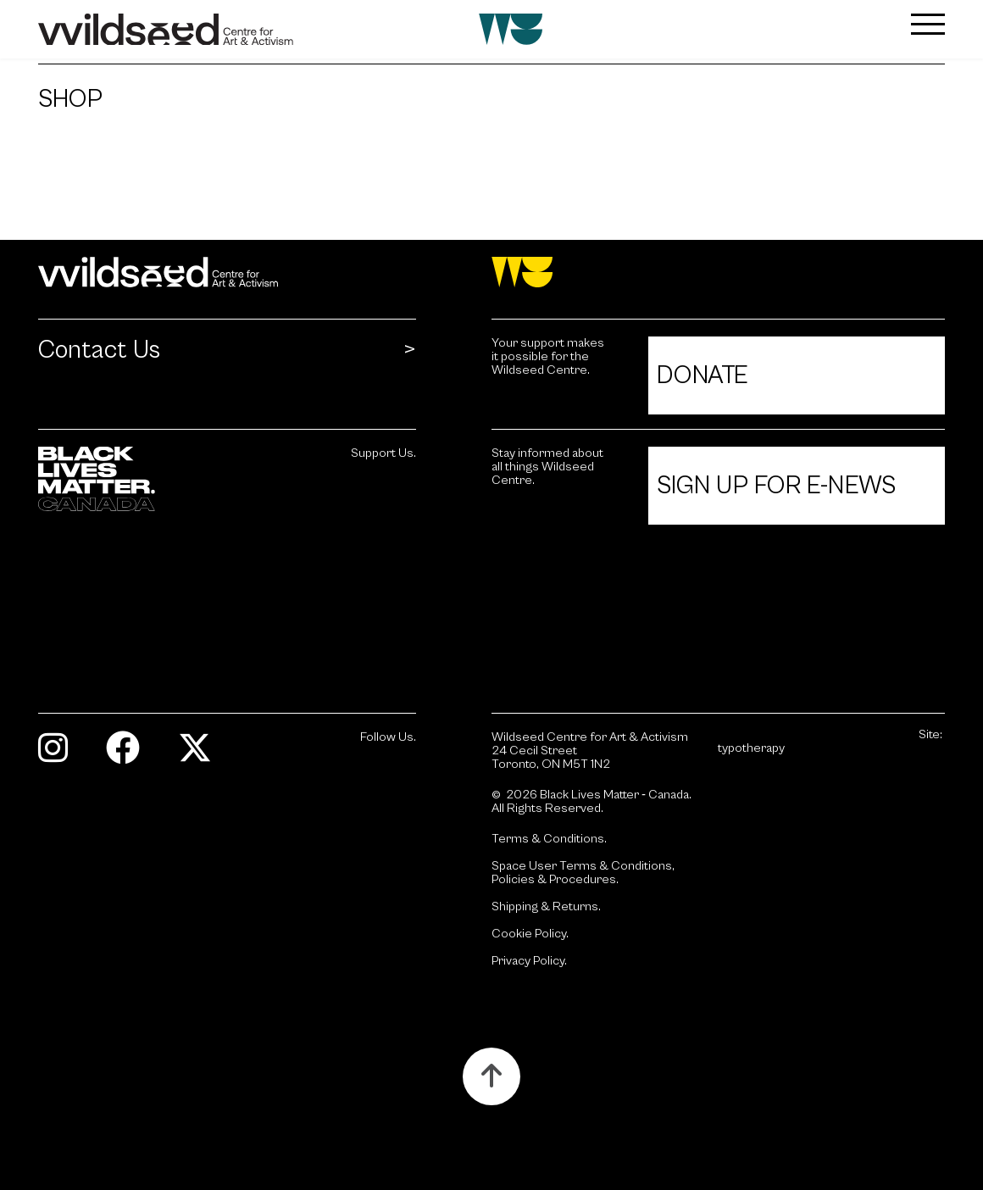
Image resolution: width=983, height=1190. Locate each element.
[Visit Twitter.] (201, 756)
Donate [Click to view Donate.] (702, 375)
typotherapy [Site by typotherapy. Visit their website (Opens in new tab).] (751, 748)
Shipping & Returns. (546, 907)
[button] (869, 24)
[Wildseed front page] (416, 29)
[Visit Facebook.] (129, 756)
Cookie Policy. (530, 934)
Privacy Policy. (529, 961)
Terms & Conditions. (549, 839)
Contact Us (99, 350)
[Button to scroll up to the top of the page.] (491, 1076)
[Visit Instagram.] (59, 756)
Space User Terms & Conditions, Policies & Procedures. (583, 873)
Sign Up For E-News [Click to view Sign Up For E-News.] (776, 485)
